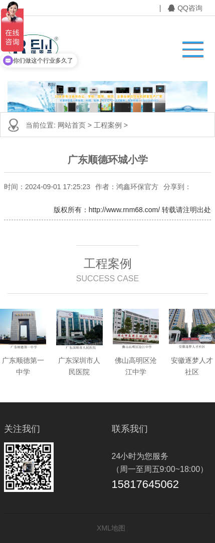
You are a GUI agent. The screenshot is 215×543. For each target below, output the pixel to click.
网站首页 (72, 125)
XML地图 (111, 528)
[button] (188, 47)
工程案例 (108, 125)
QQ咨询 (185, 8)
